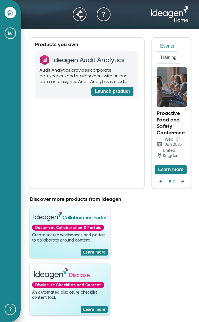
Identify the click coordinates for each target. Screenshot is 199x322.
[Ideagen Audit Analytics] (10, 33)
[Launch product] (112, 91)
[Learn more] (171, 169)
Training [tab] (168, 57)
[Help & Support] (10, 309)
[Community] (79, 14)
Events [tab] (167, 46)
